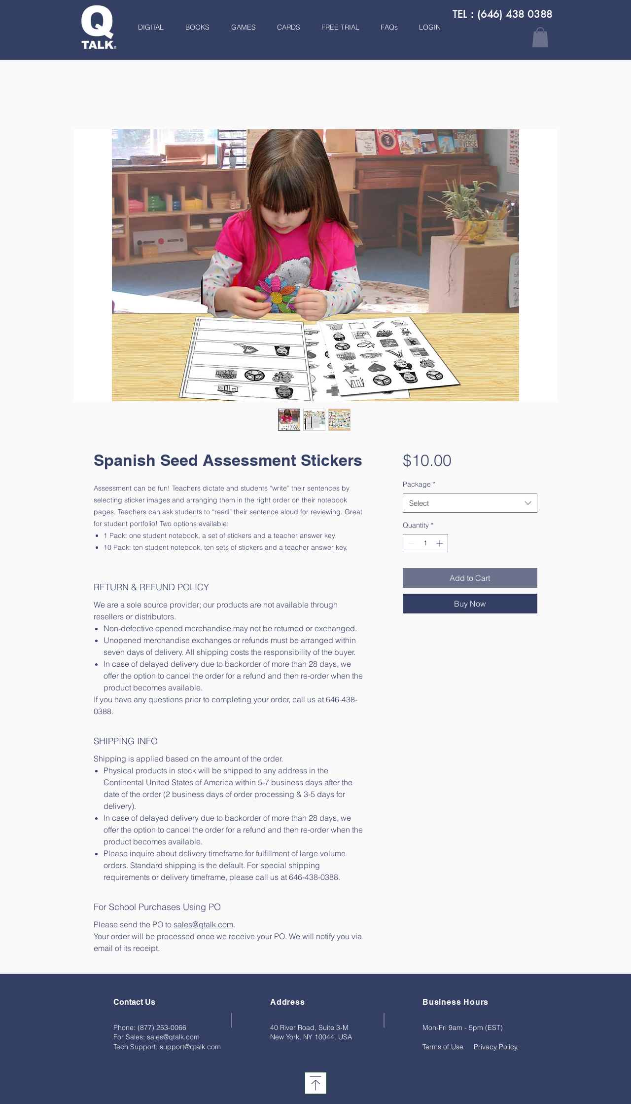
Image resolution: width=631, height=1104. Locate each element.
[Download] (316, 1083)
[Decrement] (410, 543)
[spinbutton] (425, 543)
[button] (194, 27)
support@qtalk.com (190, 1046)
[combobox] (470, 503)
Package (419, 484)
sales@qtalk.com (173, 1036)
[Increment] (440, 543)
